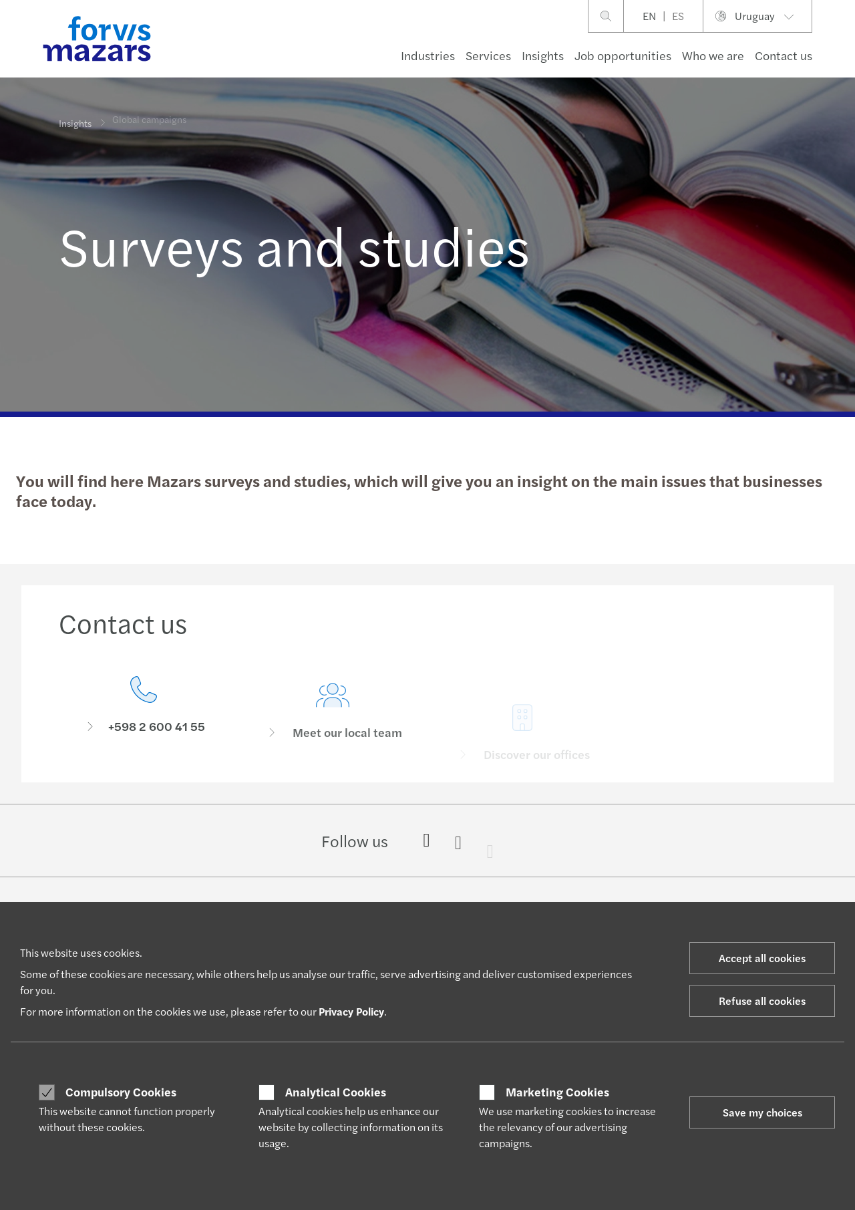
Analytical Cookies (335, 1092)
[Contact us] (143, 709)
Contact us (783, 55)
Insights (543, 55)
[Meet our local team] (333, 729)
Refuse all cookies (762, 1000)
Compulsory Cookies (120, 1092)
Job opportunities (622, 55)
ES (678, 15)
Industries (428, 55)
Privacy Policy (351, 1011)
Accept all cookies (762, 957)
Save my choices (762, 1112)
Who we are (713, 55)
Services (488, 55)
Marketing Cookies (557, 1092)
